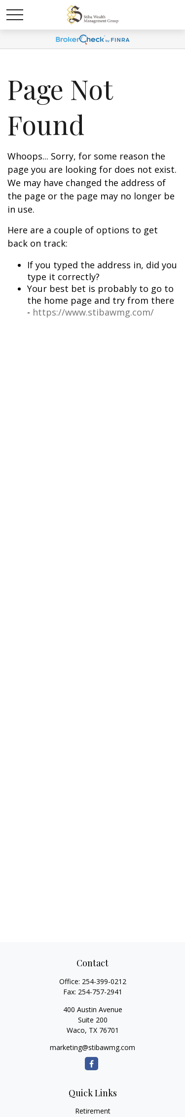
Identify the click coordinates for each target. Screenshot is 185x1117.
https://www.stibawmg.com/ (93, 312)
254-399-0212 (104, 981)
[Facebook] (91, 1063)
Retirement (93, 1111)
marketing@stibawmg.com (92, 1047)
